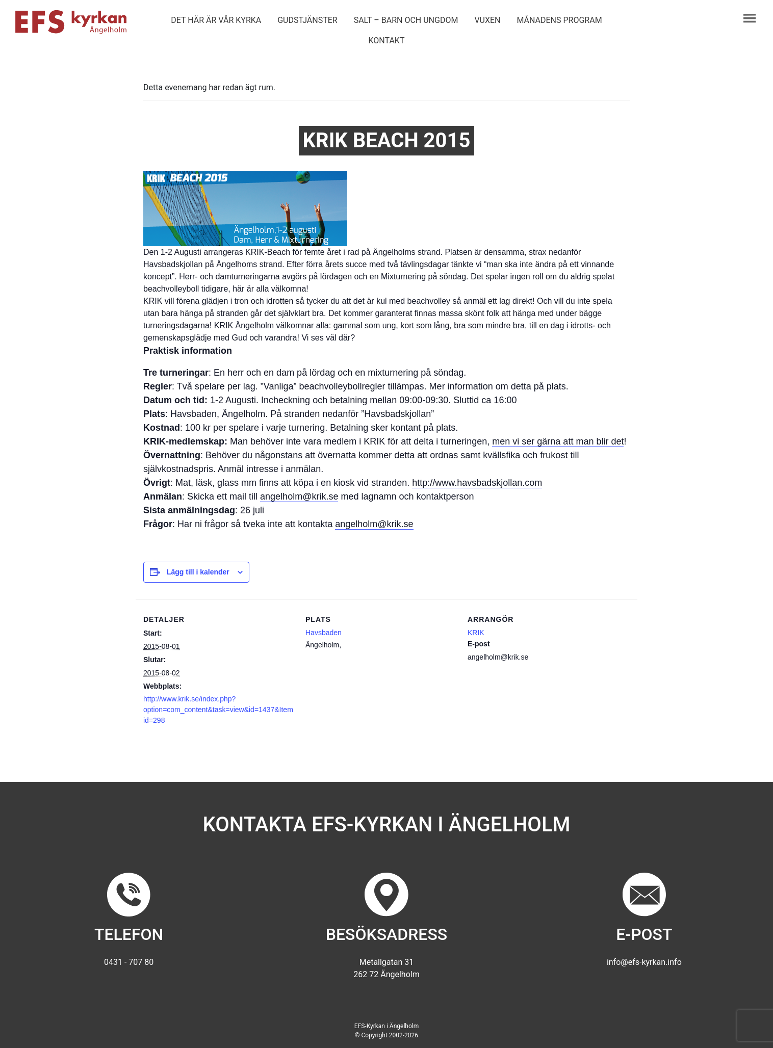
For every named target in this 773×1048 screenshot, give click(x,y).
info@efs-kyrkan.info (644, 962)
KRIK (476, 632)
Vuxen (487, 20)
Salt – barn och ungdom (406, 20)
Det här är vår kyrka (216, 20)
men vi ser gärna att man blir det (558, 441)
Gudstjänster (307, 20)
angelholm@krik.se (299, 496)
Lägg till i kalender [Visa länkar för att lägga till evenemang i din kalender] (198, 572)
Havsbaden (323, 632)
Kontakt (387, 40)
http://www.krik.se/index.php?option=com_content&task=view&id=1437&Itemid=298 (218, 709)
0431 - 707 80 (128, 962)
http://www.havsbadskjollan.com (477, 483)
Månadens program (559, 20)
